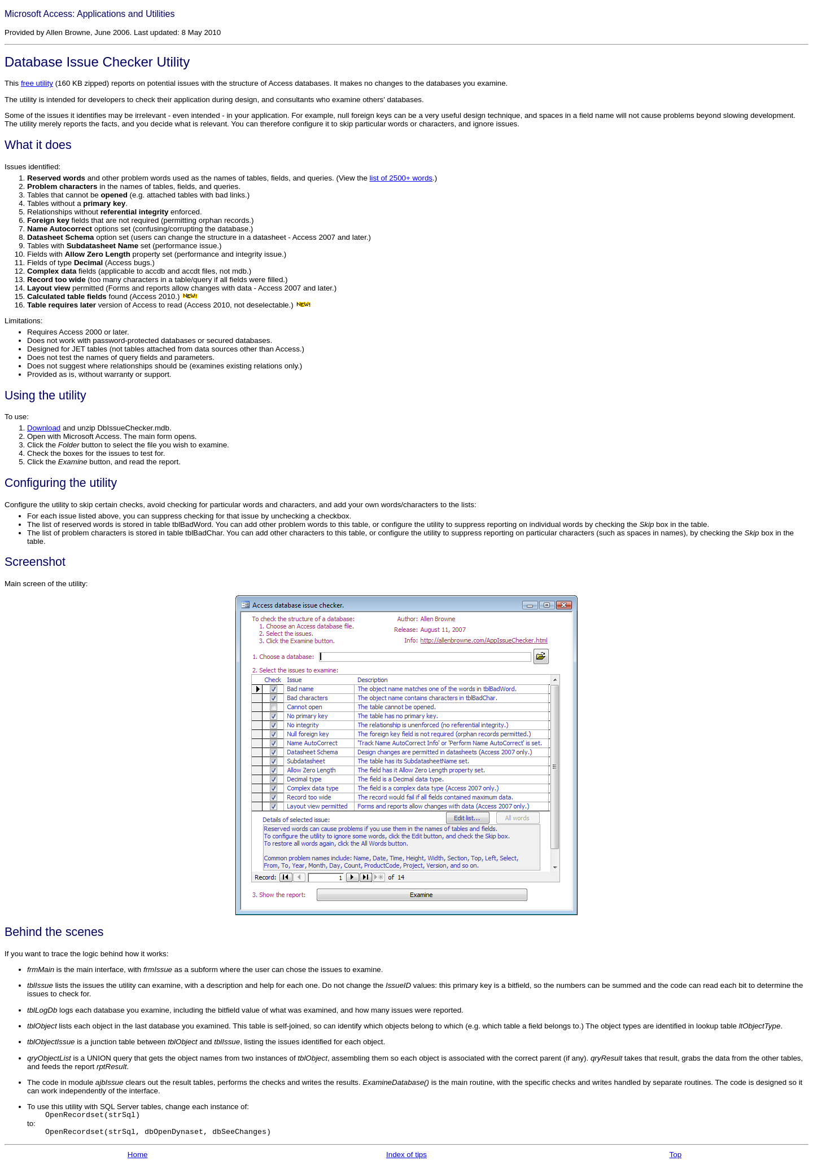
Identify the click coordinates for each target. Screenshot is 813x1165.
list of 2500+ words (401, 178)
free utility (37, 83)
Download (43, 428)
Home (138, 1154)
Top (676, 1154)
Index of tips (406, 1154)
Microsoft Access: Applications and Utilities (89, 14)
